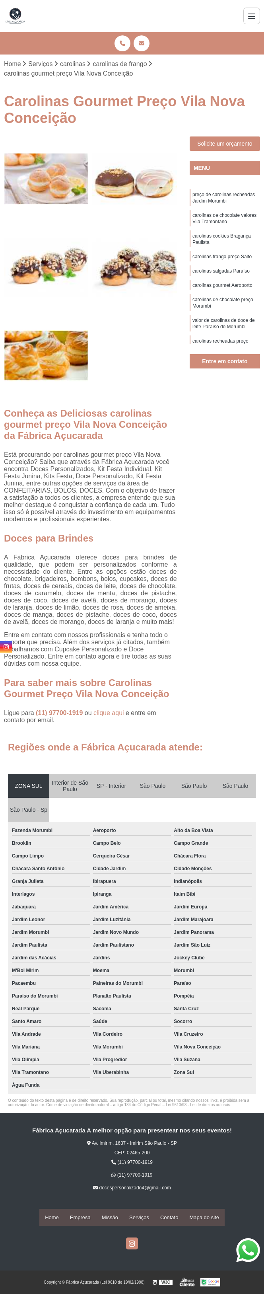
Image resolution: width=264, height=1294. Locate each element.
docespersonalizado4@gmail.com (132, 1188)
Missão (110, 1218)
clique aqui (108, 713)
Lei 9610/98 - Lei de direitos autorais (198, 1105)
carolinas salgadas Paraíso (221, 278)
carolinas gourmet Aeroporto (222, 293)
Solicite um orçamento (224, 144)
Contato (169, 1218)
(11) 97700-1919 (60, 713)
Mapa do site (204, 1218)
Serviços (139, 1218)
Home (52, 1218)
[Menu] (251, 16)
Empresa (80, 1218)
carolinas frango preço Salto (222, 262)
